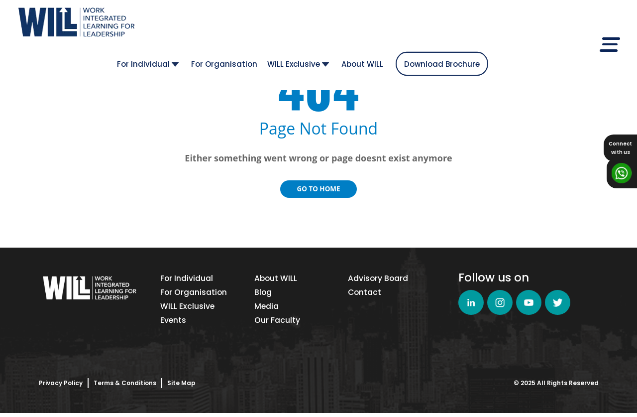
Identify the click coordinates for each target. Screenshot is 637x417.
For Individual (252, 25)
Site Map (181, 387)
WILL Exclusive (402, 25)
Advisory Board (378, 278)
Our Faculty (277, 323)
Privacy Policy (61, 387)
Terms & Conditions (125, 387)
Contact (365, 293)
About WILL (466, 25)
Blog (263, 293)
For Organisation (328, 25)
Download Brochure (546, 25)
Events (173, 323)
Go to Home (318, 188)
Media (266, 308)
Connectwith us (620, 148)
